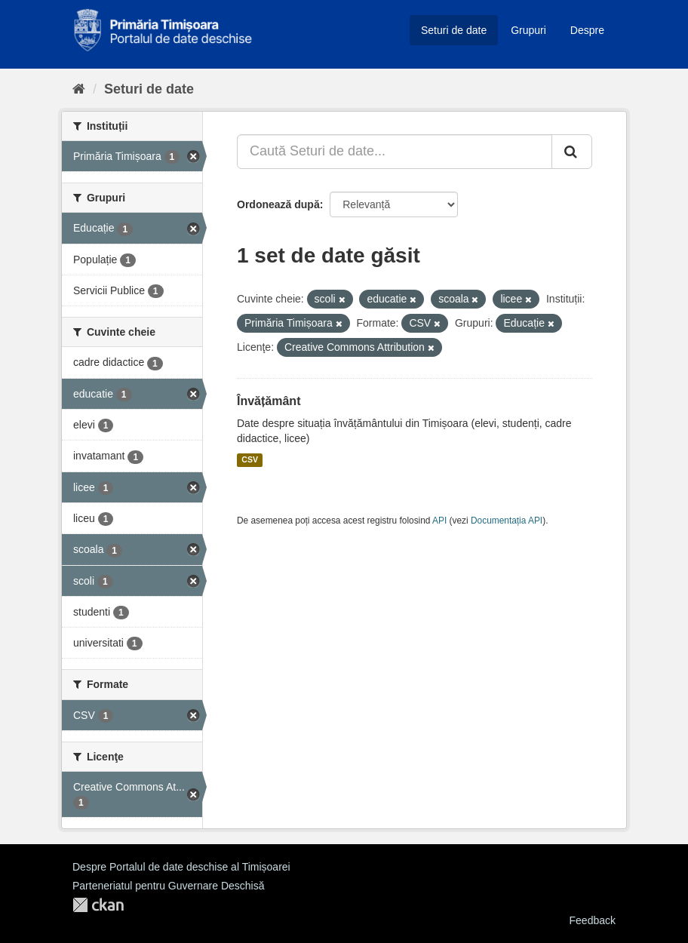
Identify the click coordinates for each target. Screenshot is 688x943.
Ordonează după (278, 204)
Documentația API (506, 520)
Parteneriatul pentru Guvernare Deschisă (168, 886)
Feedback (593, 920)
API (439, 520)
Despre (587, 30)
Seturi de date (454, 30)
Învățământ (268, 401)
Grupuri (528, 30)
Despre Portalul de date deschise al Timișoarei (181, 867)
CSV (249, 460)
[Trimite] (571, 151)
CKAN (98, 905)
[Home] (78, 89)
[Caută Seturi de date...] (394, 151)
